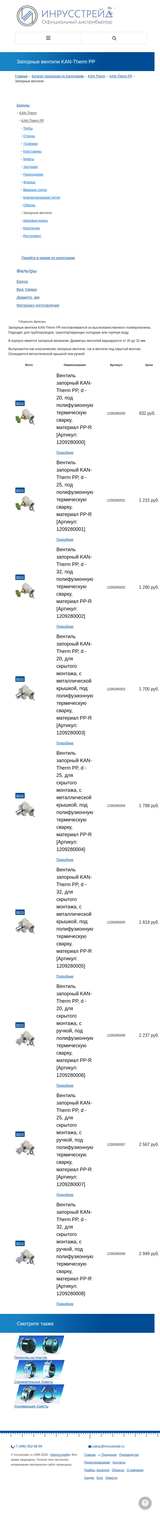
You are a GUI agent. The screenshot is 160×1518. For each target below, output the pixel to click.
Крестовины (32, 151)
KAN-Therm (96, 76)
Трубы (28, 128)
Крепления (31, 228)
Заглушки (30, 167)
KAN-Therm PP (121, 76)
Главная (21, 76)
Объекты (118, 1470)
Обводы (29, 205)
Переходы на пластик (30, 1357)
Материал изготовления (38, 305)
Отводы (29, 136)
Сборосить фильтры (32, 321)
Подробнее (65, 453)
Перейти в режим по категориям (48, 258)
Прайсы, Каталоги (97, 1470)
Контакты (119, 1462)
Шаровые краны (35, 221)
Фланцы (29, 182)
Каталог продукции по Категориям (58, 76)
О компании (135, 1470)
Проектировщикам (97, 1462)
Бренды (23, 105)
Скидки (89, 1477)
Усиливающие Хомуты (31, 1406)
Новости (111, 1477)
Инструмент (32, 236)
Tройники (30, 144)
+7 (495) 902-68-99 (28, 1446)
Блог (100, 1477)
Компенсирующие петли (41, 197)
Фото (20, 403)
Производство (129, 1454)
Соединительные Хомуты (33, 1382)
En (110, 13)
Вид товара (27, 289)
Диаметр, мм (28, 297)
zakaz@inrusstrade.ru (108, 1446)
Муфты (28, 159)
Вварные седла (35, 190)
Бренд (22, 281)
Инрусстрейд (60, 1454)
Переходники (33, 174)
